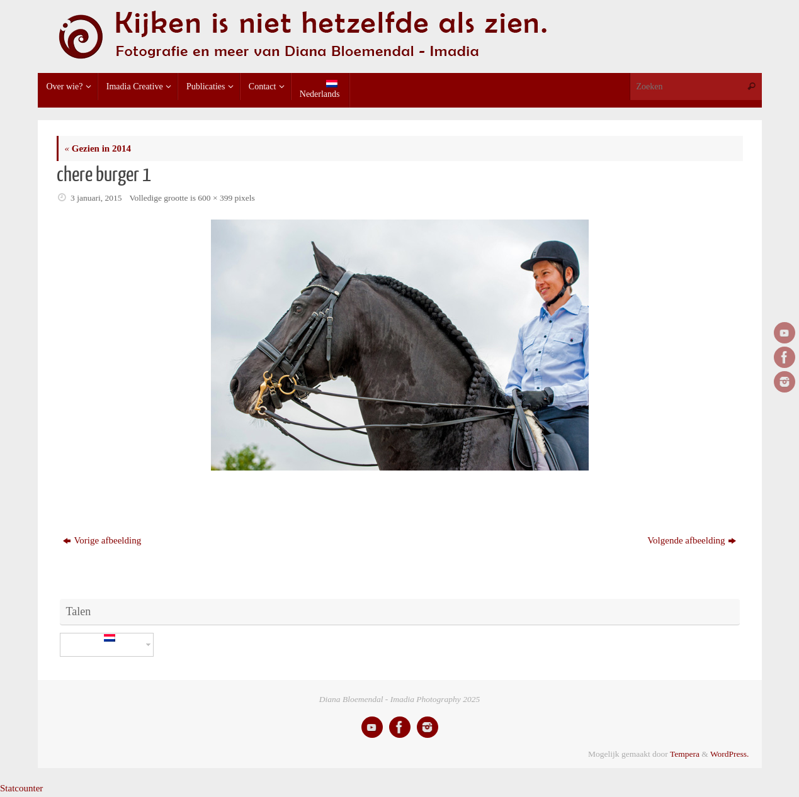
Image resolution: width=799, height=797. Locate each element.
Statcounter (21, 788)
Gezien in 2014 (98, 148)
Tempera (685, 754)
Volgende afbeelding (691, 540)
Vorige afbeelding (102, 540)
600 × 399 (215, 198)
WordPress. (729, 754)
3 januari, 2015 (96, 198)
